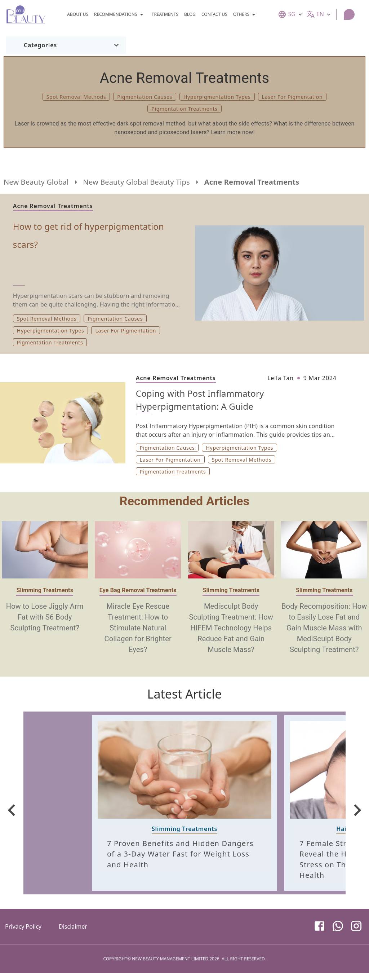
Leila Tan (280, 378)
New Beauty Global (36, 182)
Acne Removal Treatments (251, 182)
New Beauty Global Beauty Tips (136, 182)
